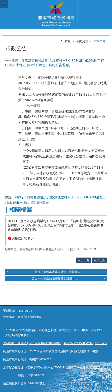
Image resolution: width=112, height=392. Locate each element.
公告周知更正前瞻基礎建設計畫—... (55, 278)
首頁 (68, 41)
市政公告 (99, 41)
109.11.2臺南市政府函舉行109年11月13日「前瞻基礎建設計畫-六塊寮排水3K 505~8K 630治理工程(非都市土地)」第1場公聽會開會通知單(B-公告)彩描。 (55, 225)
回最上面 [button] (99, 260)
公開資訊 (82, 41)
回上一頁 (83, 260)
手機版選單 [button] (4, 4)
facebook (101, 343)
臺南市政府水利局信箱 (78, 343)
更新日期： (10, 310)
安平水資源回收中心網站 (45, 343)
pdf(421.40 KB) (22, 238)
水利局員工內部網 (15, 343)
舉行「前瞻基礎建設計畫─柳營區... (57, 271)
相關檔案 (20, 209)
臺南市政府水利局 (56, 14)
